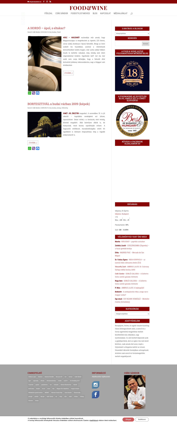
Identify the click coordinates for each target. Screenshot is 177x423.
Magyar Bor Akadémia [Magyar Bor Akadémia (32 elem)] (63, 388)
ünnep (59, 108)
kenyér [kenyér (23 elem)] (38, 388)
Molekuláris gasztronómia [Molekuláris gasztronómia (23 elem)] (35, 392)
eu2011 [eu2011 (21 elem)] (66, 381)
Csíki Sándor (36, 32)
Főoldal (48, 14)
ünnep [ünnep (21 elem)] (36, 400)
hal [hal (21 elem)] (51, 384)
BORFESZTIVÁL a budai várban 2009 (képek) (59, 104)
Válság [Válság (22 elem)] (82, 396)
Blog (95, 14)
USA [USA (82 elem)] (65, 396)
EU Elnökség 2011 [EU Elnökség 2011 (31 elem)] (75, 381)
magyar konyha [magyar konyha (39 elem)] (75, 388)
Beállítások (142, 419)
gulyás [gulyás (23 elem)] (37, 384)
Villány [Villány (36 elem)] (76, 396)
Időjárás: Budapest (122, 214)
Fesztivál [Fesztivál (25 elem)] (30, 384)
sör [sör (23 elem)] (56, 396)
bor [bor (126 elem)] (65, 377)
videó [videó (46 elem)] (70, 396)
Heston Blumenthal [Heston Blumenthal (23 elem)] (66, 384)
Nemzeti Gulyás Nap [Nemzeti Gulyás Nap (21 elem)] (56, 392)
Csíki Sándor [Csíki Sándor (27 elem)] (78, 377)
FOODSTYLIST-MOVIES (80, 14)
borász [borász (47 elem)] (70, 377)
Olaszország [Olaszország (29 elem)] (77, 392)
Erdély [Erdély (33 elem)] (60, 381)
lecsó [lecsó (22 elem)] (43, 388)
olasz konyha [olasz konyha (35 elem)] (68, 392)
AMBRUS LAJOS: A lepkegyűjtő (133, 288)
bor (50, 32)
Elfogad (127, 419)
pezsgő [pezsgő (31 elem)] (30, 396)
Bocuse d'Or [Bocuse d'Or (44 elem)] (59, 377)
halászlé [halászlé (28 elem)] (56, 384)
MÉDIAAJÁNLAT (120, 14)
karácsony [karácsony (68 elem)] (31, 388)
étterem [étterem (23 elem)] (30, 400)
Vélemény (65, 108)
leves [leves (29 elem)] (48, 388)
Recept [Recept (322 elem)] (42, 396)
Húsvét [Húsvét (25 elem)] (75, 384)
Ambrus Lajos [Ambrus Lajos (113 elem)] (32, 377)
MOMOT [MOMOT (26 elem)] (47, 392)
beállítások (93, 420)
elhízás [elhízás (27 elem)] (42, 381)
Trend (59, 32)
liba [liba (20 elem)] (53, 388)
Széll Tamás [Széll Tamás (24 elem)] (50, 396)
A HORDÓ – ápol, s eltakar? (46, 28)
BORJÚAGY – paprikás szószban (133, 242)
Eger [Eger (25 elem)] (29, 381)
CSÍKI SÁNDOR (61, 14)
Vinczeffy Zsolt (120, 267)
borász (54, 32)
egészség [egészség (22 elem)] (35, 381)
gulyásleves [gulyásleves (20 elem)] (44, 384)
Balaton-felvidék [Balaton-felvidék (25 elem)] (49, 377)
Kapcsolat (105, 14)
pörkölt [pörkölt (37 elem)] (36, 396)
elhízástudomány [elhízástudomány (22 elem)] (51, 381)
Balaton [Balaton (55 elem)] (40, 377)
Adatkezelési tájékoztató (101, 377)
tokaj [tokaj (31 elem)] (60, 396)
